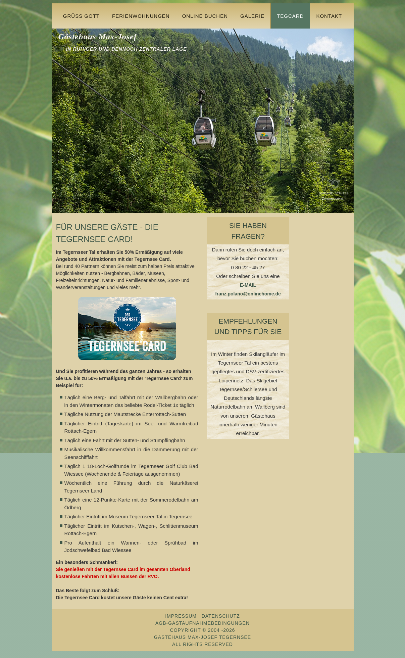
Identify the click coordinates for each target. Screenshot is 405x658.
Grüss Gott (81, 16)
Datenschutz (221, 616)
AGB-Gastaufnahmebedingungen (202, 623)
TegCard (290, 16)
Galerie (252, 16)
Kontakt (329, 16)
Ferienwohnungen (141, 16)
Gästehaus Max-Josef (97, 36)
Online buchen (205, 16)
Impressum (181, 616)
